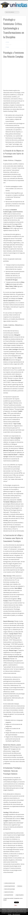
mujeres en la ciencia (8, 892)
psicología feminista (8, 895)
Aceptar (9, 914)
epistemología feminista (9, 886)
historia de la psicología (9, 889)
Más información (16, 914)
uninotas (7, 42)
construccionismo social (9, 883)
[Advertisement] (14, 15)
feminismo (20, 886)
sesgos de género (20, 895)
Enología (7, 47)
